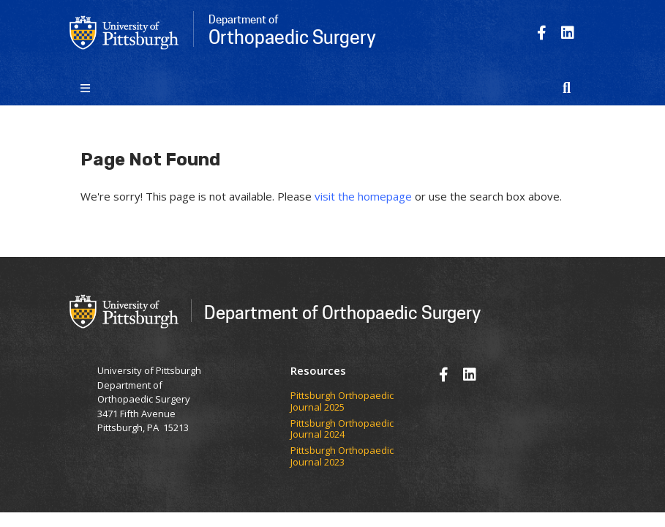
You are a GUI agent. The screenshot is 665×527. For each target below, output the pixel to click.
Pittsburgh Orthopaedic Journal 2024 (342, 429)
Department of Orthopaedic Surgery (342, 312)
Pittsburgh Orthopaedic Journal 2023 (342, 456)
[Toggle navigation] (86, 87)
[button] (567, 87)
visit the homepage (363, 196)
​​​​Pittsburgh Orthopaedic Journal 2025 (342, 401)
